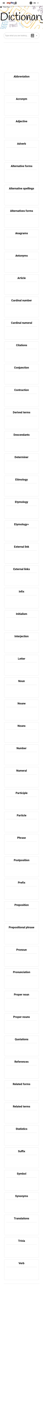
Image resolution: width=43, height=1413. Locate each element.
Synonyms (21, 1196)
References (21, 1061)
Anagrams (21, 233)
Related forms (21, 1084)
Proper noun (21, 994)
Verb (21, 1263)
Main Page (5, 7)
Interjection (21, 636)
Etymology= (21, 524)
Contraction (21, 390)
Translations (21, 1218)
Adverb (21, 143)
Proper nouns (21, 1017)
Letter (21, 658)
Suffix (21, 1151)
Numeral (21, 770)
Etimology (21, 479)
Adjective (21, 121)
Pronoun (21, 949)
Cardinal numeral (21, 322)
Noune (22, 703)
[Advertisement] (21, 56)
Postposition (21, 860)
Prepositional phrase (21, 927)
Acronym (21, 99)
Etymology (21, 502)
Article (21, 278)
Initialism (21, 614)
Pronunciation (21, 972)
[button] (4, 3)
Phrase (21, 837)
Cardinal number (21, 300)
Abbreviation (21, 76)
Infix (21, 591)
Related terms (21, 1106)
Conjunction (21, 367)
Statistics (21, 1128)
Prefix (21, 882)
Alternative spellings (21, 188)
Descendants (22, 434)
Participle (22, 793)
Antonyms (21, 255)
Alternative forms (21, 166)
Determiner (21, 457)
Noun (21, 681)
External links (21, 569)
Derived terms (21, 412)
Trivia (21, 1240)
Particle (21, 815)
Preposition (21, 905)
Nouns (21, 725)
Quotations (21, 1039)
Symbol (21, 1173)
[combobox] (17, 36)
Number (21, 748)
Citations (21, 345)
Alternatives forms (21, 210)
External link (21, 546)
